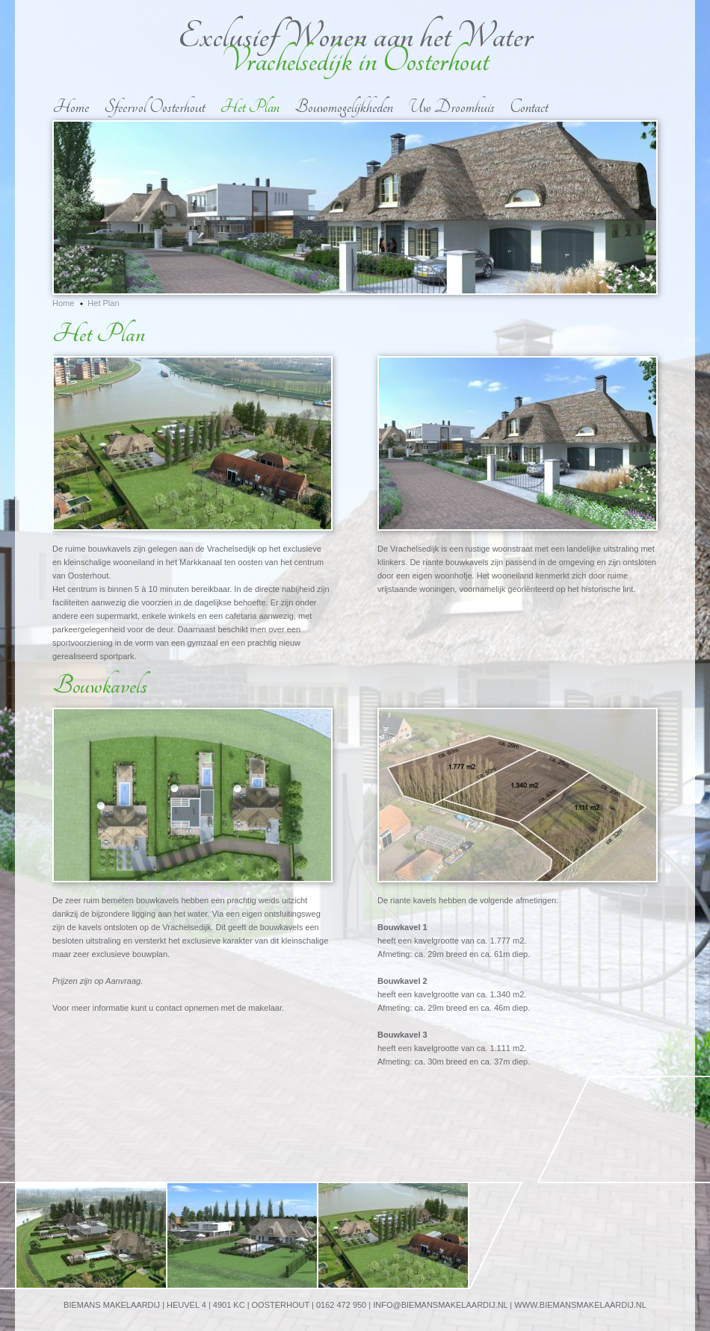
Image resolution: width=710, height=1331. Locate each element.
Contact (529, 107)
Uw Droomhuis (451, 107)
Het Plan (250, 107)
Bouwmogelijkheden (343, 107)
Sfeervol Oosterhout (154, 107)
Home (70, 107)
